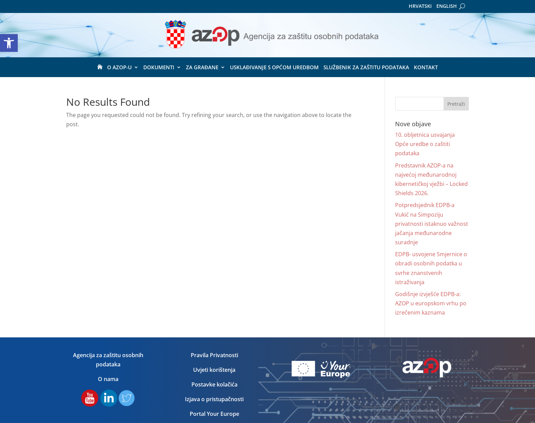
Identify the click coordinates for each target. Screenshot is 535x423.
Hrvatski (420, 6)
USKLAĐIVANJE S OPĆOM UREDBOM (274, 68)
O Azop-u (119, 68)
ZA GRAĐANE (202, 68)
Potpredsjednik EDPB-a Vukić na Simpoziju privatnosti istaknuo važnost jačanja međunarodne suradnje (431, 223)
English (446, 6)
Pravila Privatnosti (214, 355)
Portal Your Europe (214, 414)
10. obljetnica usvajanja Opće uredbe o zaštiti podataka (425, 144)
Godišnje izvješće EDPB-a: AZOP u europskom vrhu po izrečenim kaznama (430, 303)
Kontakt (426, 68)
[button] (9, 43)
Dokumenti (158, 68)
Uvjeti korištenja (214, 370)
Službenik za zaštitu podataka (366, 68)
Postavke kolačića (214, 384)
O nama (108, 379)
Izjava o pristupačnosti (214, 399)
